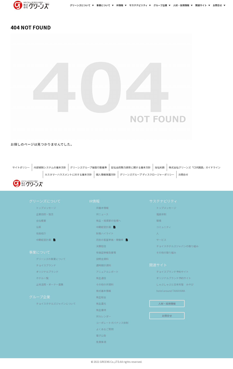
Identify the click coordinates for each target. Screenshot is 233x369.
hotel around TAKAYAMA (170, 291)
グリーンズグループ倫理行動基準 (88, 167)
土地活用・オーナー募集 (49, 284)
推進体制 (161, 214)
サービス (161, 240)
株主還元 (101, 303)
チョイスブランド (46, 265)
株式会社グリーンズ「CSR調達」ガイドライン (194, 167)
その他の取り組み (166, 252)
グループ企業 (163, 5)
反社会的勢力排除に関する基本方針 (131, 167)
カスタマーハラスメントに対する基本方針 (68, 174)
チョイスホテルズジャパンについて (56, 303)
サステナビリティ (140, 5)
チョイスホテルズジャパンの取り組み (177, 246)
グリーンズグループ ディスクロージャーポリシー (147, 174)
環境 (158, 220)
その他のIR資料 (104, 284)
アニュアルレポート (107, 271)
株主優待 (101, 310)
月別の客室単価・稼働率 (112, 240)
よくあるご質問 (104, 329)
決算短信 (101, 246)
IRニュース (102, 214)
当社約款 (160, 167)
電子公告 (101, 335)
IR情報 (122, 5)
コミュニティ (163, 227)
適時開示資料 (103, 265)
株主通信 (101, 278)
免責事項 (101, 342)
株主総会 (101, 297)
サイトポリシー (21, 167)
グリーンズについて (82, 5)
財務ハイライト (104, 233)
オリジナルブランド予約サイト (173, 278)
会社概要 (41, 220)
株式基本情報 (103, 291)
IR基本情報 (102, 208)
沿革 (38, 227)
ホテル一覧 (42, 278)
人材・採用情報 (183, 5)
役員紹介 (41, 233)
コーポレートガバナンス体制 (112, 322)
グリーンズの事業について (51, 259)
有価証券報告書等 (106, 252)
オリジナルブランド (47, 271)
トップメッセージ (46, 208)
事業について (105, 5)
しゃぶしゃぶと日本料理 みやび (175, 284)
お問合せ (219, 5)
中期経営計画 (45, 240)
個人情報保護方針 (106, 174)
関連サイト (203, 5)
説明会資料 (102, 259)
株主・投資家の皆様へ (108, 220)
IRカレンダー (103, 316)
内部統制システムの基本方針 (50, 167)
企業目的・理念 (44, 214)
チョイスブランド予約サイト (172, 271)
